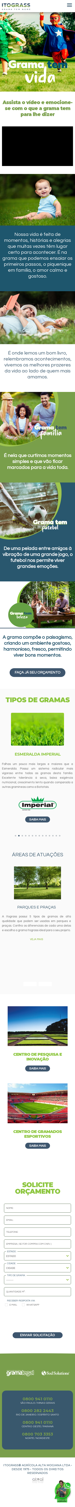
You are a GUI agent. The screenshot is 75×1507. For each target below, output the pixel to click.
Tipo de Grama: (16, 1275)
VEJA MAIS (36, 939)
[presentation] (37, 1319)
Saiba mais (37, 819)
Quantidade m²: (15, 1291)
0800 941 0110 (38, 1399)
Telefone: (12, 1232)
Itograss (16, 6)
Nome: (10, 1208)
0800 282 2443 (37, 1410)
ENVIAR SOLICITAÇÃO (37, 1335)
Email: (10, 1220)
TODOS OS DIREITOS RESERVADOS (45, 1471)
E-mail (11, 1304)
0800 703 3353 (37, 1434)
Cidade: (11, 1263)
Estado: (11, 1251)
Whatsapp (30, 1304)
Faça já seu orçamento (37, 672)
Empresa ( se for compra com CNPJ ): (29, 1244)
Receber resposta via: (21, 1300)
